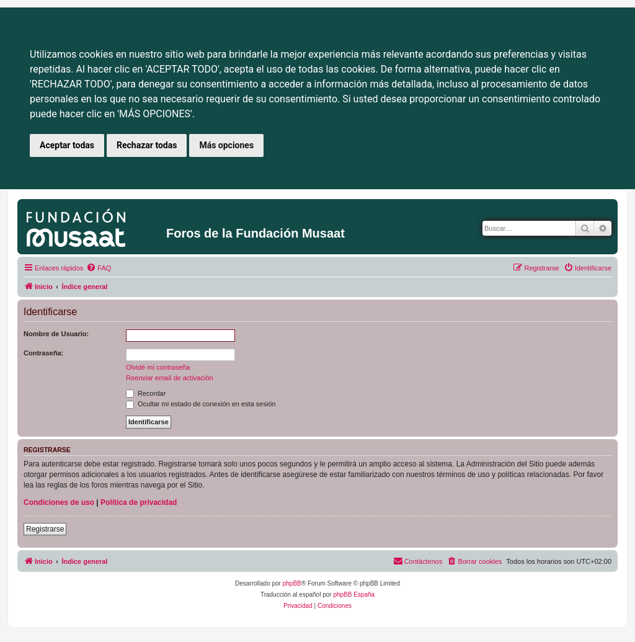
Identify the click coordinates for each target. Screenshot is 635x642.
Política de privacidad (138, 502)
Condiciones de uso (59, 502)
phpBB (292, 583)
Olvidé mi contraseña (158, 367)
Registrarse (45, 529)
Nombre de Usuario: (56, 333)
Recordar (146, 393)
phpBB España (354, 594)
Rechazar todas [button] (147, 145)
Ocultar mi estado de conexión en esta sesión (201, 404)
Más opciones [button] (226, 145)
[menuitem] (98, 268)
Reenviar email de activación (169, 377)
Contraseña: (43, 353)
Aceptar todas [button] (67, 145)
